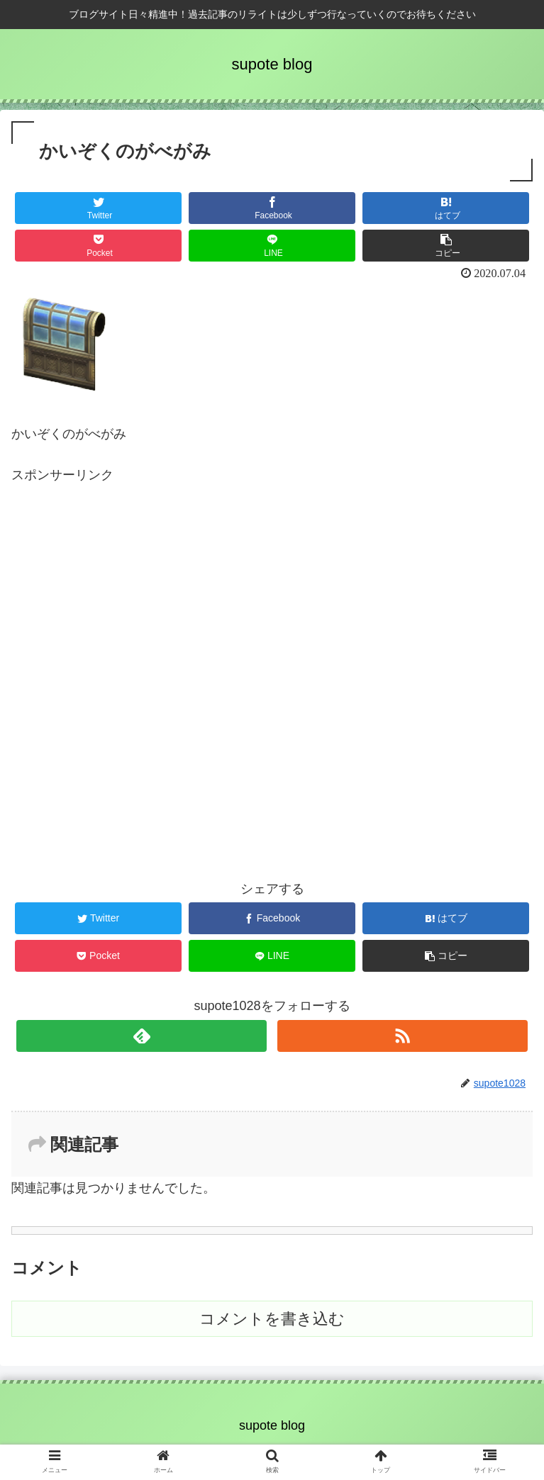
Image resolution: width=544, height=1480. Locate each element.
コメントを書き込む (272, 1319)
